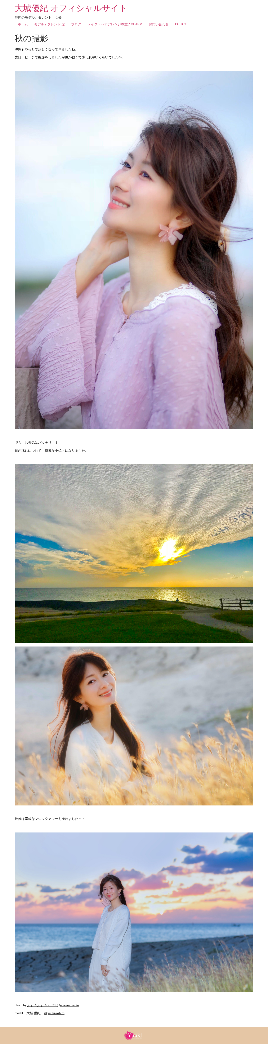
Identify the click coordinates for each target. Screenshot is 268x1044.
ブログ (76, 24)
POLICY (180, 24)
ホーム (23, 24)
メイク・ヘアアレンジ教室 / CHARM (115, 24)
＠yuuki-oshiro (54, 1013)
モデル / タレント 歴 (49, 24)
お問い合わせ (159, 24)
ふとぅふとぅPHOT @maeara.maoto (53, 1005)
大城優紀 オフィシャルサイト (71, 8)
